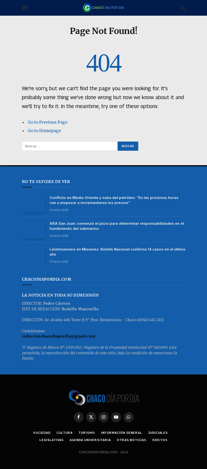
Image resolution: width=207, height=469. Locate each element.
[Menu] (25, 7)
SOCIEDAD (41, 433)
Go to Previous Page (47, 122)
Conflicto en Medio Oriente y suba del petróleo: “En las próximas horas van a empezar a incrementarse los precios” (114, 200)
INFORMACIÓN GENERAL (121, 433)
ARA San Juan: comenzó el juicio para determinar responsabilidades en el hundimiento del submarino (117, 226)
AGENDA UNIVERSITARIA (90, 440)
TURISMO (86, 433)
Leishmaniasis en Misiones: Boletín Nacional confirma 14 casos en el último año (117, 252)
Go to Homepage (44, 130)
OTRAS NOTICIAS (131, 440)
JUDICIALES (158, 433)
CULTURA (64, 433)
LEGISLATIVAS (51, 440)
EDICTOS (160, 440)
